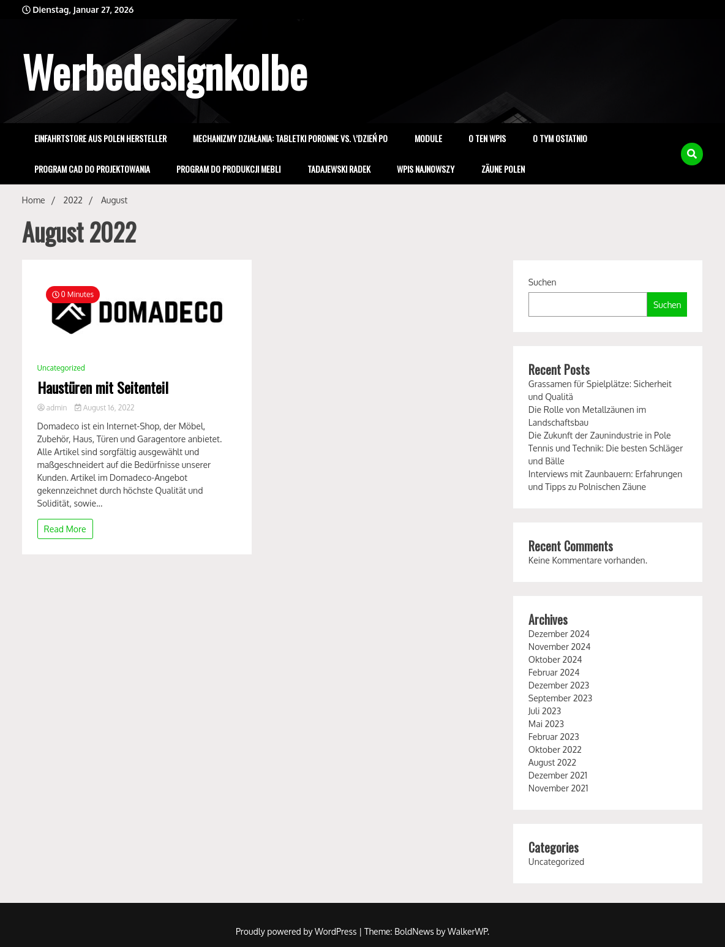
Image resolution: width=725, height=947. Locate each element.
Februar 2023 (553, 736)
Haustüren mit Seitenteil (102, 387)
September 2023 (560, 698)
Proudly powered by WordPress (297, 931)
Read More (65, 529)
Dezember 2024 (559, 633)
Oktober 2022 (555, 749)
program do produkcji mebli (228, 168)
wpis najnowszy (425, 168)
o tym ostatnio (560, 138)
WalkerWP (467, 931)
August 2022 (552, 762)
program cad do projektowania (92, 168)
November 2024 (559, 646)
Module (428, 138)
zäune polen (503, 168)
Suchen (542, 282)
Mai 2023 (546, 724)
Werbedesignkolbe (164, 71)
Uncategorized (61, 367)
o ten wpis (487, 138)
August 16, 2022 (104, 407)
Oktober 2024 (555, 659)
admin (53, 407)
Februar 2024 (554, 672)
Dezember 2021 (557, 775)
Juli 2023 (544, 711)
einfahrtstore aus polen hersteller (100, 138)
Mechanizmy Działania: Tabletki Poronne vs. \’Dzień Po (290, 138)
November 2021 (558, 788)
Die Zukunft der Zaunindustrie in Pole (599, 435)
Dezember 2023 (559, 685)
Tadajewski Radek (338, 168)
